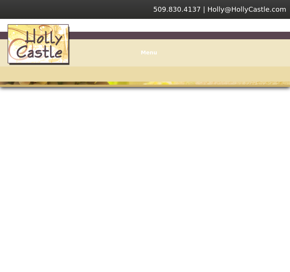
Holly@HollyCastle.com (246, 9)
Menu (145, 52)
